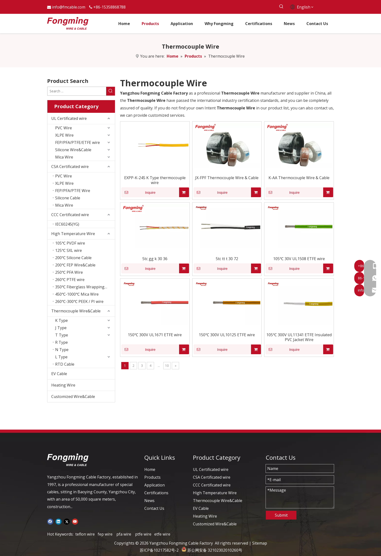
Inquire (138, 192)
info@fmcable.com (68, 7)
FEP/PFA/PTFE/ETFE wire (77, 142)
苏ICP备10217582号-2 (159, 550)
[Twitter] (67, 521)
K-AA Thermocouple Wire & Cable (298, 177)
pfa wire (123, 534)
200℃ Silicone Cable (73, 257)
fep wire (105, 534)
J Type (61, 327)
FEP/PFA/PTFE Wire (72, 190)
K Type (61, 320)
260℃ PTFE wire (70, 279)
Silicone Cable (67, 198)
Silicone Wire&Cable (73, 149)
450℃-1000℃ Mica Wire (77, 294)
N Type (62, 349)
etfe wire (162, 534)
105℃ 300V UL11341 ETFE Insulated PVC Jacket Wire (299, 337)
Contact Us (154, 508)
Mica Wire (64, 157)
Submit (281, 515)
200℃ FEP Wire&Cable (75, 265)
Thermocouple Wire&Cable (76, 311)
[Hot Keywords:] (281, 7)
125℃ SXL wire (68, 250)
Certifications (156, 492)
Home (149, 469)
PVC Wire (63, 128)
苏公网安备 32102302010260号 (214, 550)
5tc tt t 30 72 (227, 258)
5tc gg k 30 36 (154, 258)
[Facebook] (50, 521)
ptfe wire (143, 534)
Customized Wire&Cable (73, 396)
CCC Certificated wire (70, 214)
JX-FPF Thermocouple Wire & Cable (227, 177)
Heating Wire (63, 385)
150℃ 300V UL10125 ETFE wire (227, 334)
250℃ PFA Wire (69, 272)
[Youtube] (75, 521)
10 (167, 365)
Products (152, 477)
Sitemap (259, 543)
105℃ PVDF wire (70, 243)
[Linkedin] (58, 521)
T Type (61, 335)
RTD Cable (64, 364)
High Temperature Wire (73, 233)
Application (154, 485)
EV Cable (59, 373)
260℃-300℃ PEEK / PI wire (79, 301)
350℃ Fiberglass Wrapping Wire (84, 287)
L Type (61, 357)
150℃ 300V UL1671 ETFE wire (155, 334)
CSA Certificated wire (70, 166)
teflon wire (85, 534)
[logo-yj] (67, 459)
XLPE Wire (64, 135)
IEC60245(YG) (67, 224)
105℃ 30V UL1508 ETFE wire (299, 258)
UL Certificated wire (69, 118)
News (149, 500)
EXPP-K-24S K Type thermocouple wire (155, 180)
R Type (61, 342)
